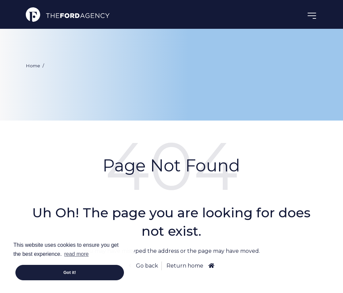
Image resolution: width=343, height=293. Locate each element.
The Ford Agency (68, 14)
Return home (184, 266)
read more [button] (76, 254)
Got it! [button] (69, 272)
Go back (146, 266)
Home (33, 65)
